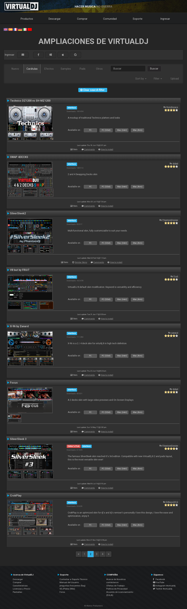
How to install (107, 149)
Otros (99, 68)
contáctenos (112, 582)
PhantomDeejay (170, 220)
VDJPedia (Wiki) (67, 588)
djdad (175, 163)
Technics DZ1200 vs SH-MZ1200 (30, 100)
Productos (27, 18)
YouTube (158, 582)
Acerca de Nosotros (116, 579)
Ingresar (165, 18)
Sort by (140, 78)
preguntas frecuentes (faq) (72, 585)
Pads (82, 68)
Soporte (137, 18)
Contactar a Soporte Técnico (73, 579)
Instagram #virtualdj (164, 585)
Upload (175, 78)
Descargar (55, 18)
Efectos (49, 68)
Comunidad (110, 18)
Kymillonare (172, 107)
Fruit (175, 276)
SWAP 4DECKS (19, 157)
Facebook (159, 579)
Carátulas (32, 68)
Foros (62, 592)
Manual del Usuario (69, 582)
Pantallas (17, 592)
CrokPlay (15, 495)
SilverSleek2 (18, 213)
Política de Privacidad (116, 588)
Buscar (154, 68)
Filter (158, 78)
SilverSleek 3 (18, 439)
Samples (66, 68)
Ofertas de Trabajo (115, 585)
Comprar (82, 18)
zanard (174, 332)
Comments (89, 149)
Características (20, 585)
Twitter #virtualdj (162, 588)
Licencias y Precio (21, 588)
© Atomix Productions (93, 606)
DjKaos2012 (172, 502)
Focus (14, 382)
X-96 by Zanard (19, 326)
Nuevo (15, 68)
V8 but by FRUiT (20, 269)
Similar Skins (81, 262)
